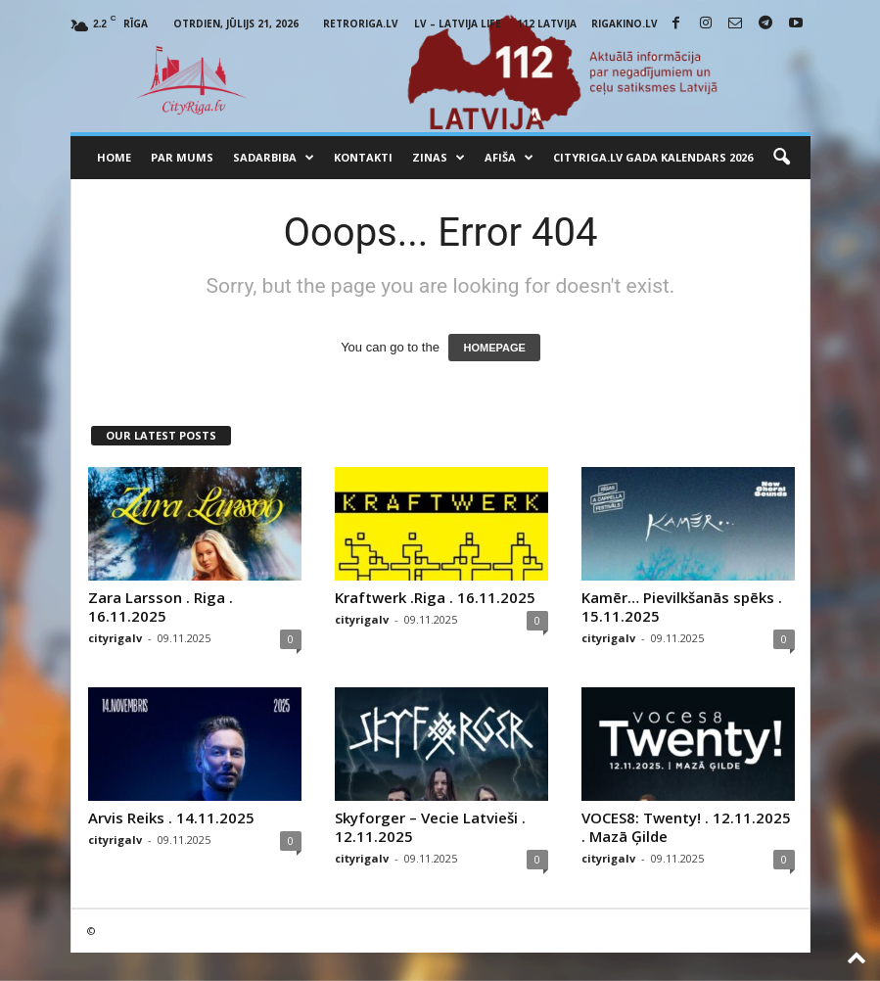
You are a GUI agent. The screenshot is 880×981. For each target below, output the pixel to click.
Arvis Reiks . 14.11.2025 (171, 817)
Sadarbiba (273, 157)
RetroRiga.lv (360, 23)
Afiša (509, 157)
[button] (781, 157)
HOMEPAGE (494, 347)
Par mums (182, 157)
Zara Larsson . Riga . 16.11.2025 (160, 606)
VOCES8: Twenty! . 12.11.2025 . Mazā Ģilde (686, 827)
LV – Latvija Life (457, 23)
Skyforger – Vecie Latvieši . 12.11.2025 (430, 827)
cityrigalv (115, 638)
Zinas (438, 157)
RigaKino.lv (624, 23)
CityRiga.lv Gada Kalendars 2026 (653, 157)
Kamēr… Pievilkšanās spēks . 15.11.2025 (681, 606)
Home (114, 157)
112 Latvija (547, 23)
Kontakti (363, 157)
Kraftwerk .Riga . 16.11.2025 (435, 597)
